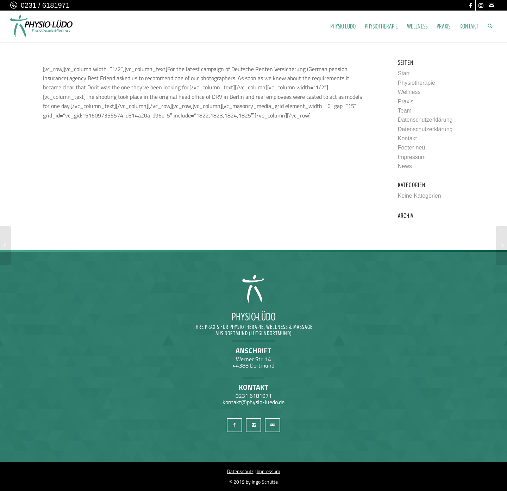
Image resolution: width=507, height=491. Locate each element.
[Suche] (490, 26)
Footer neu (411, 148)
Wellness (409, 92)
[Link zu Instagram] (481, 5)
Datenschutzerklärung (425, 120)
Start (404, 73)
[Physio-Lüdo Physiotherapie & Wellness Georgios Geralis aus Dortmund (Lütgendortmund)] (41, 26)
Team (405, 111)
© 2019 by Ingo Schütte (253, 481)
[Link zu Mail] (491, 5)
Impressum (412, 157)
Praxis (405, 101)
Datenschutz (240, 471)
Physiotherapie (416, 83)
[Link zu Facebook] (470, 5)
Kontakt (407, 138)
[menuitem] (343, 26)
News (405, 166)
